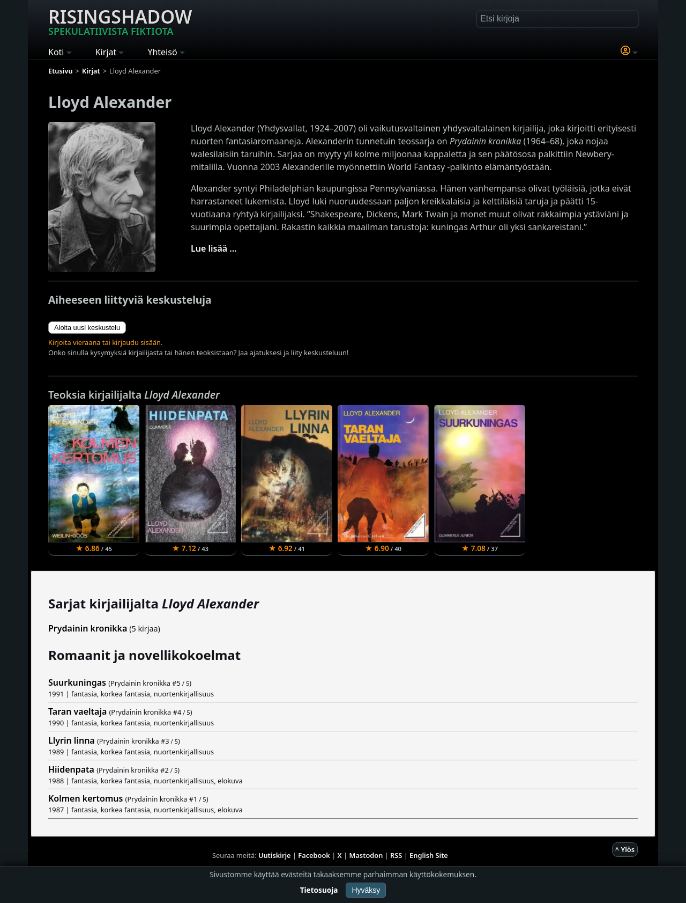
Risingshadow (120, 21)
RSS (396, 855)
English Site (428, 855)
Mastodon (366, 855)
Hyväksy (366, 890)
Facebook (314, 855)
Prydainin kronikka (87, 628)
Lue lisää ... (214, 248)
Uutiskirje (274, 855)
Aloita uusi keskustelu (87, 328)
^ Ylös (625, 849)
